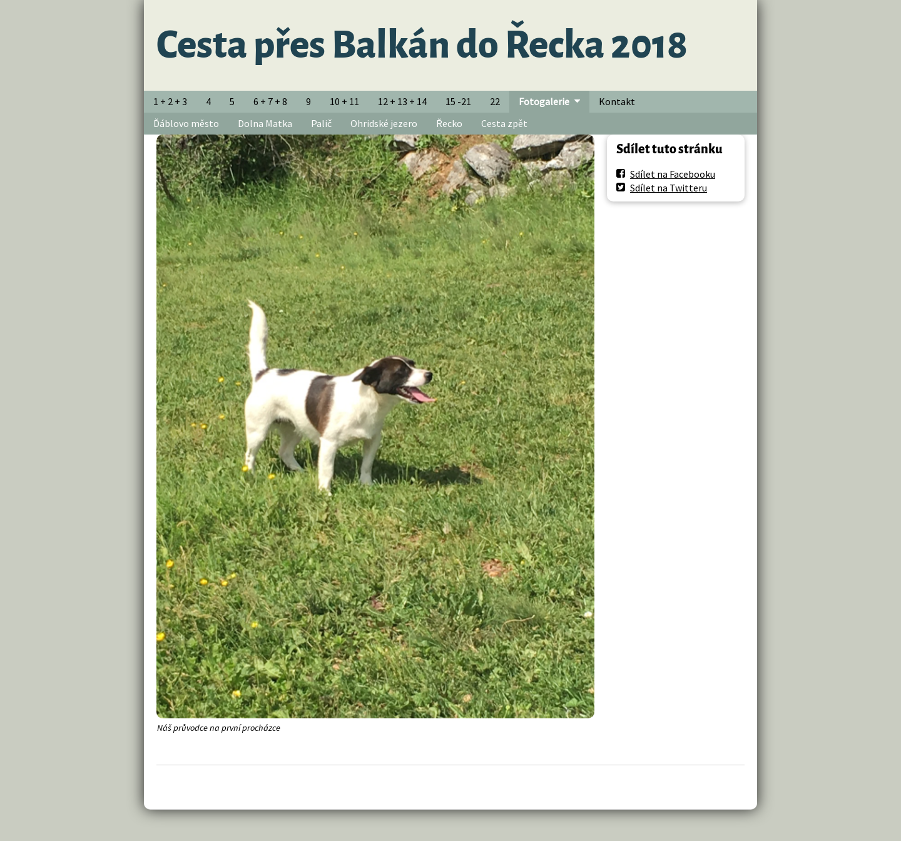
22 (495, 101)
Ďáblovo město (186, 123)
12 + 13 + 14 (402, 101)
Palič (321, 123)
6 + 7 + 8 (270, 101)
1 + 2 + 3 (170, 101)
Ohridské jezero (383, 123)
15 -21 (458, 101)
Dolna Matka (265, 123)
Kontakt (617, 101)
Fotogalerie (544, 101)
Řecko (449, 123)
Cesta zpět (504, 123)
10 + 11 (344, 101)
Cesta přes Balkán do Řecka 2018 (422, 45)
